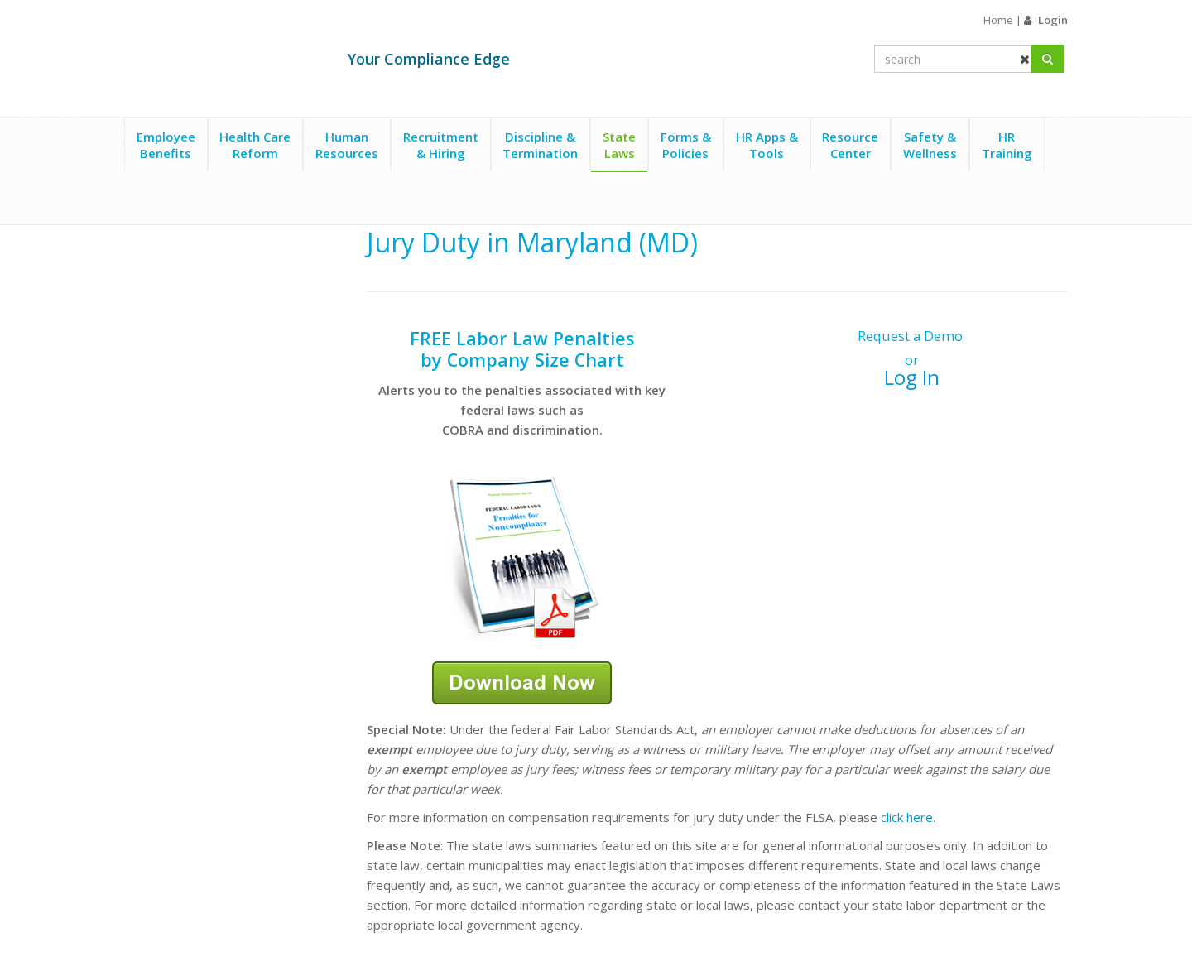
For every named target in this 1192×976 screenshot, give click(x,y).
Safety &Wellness (930, 144)
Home (998, 19)
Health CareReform (255, 144)
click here (907, 817)
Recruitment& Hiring (440, 144)
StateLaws (619, 144)
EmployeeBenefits (166, 144)
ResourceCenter (850, 144)
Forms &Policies (686, 144)
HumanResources (346, 144)
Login (1053, 19)
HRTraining (1007, 144)
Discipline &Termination (540, 144)
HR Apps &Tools (767, 144)
